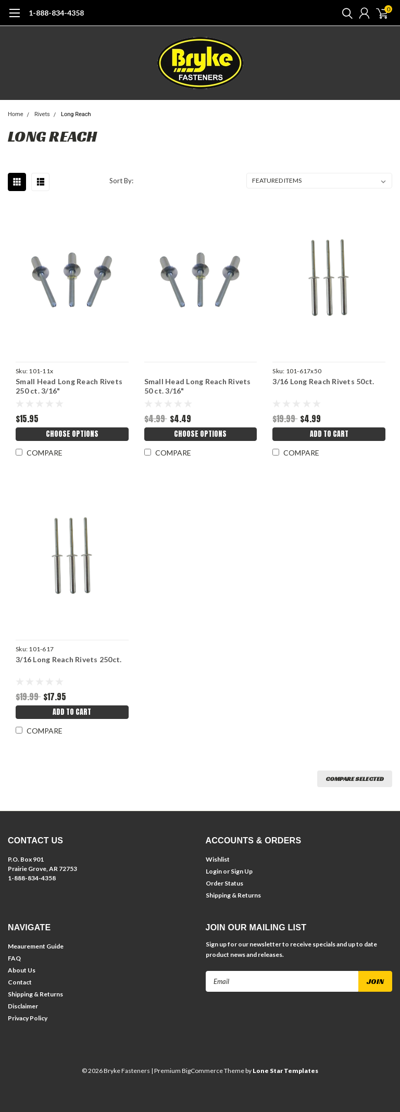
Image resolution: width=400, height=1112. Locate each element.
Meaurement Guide (36, 946)
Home (15, 114)
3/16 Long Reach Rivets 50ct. (323, 381)
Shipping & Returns (233, 895)
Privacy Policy (27, 1018)
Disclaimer (23, 1006)
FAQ (14, 958)
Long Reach (76, 114)
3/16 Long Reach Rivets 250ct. (68, 659)
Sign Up (242, 871)
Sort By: (121, 180)
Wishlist (218, 859)
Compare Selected (355, 778)
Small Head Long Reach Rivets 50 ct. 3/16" (197, 386)
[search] (344, 13)
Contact (20, 982)
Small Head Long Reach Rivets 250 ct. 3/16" (69, 386)
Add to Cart (329, 433)
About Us (21, 970)
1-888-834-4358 (56, 12)
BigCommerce (202, 1071)
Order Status (224, 883)
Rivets (42, 114)
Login (214, 871)
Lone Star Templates (285, 1071)
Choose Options (72, 433)
